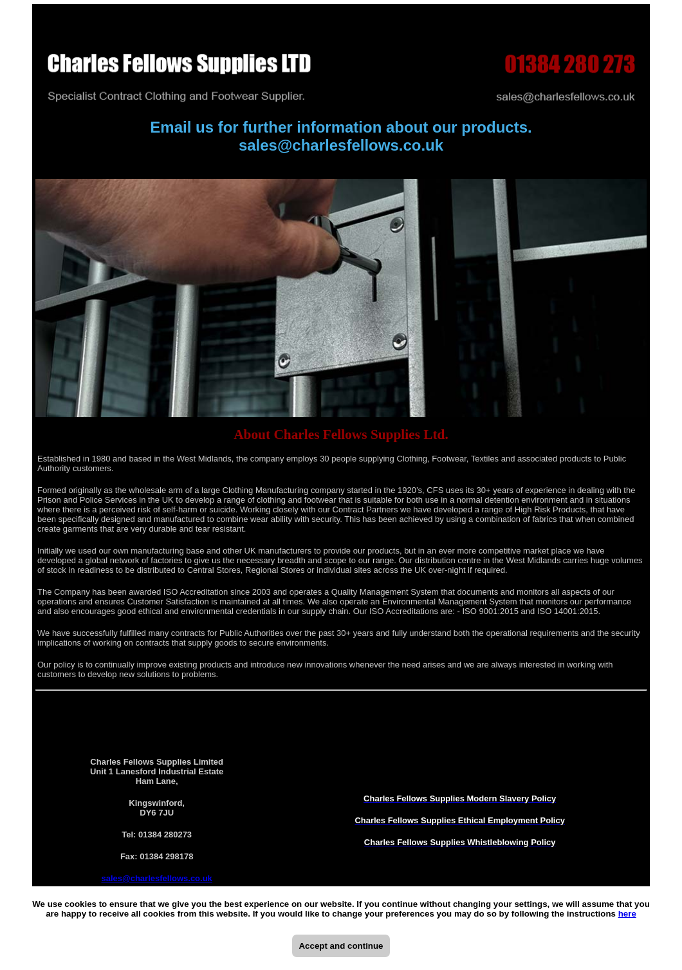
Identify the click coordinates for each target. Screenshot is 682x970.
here (627, 914)
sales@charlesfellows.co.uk (341, 145)
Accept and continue (341, 946)
